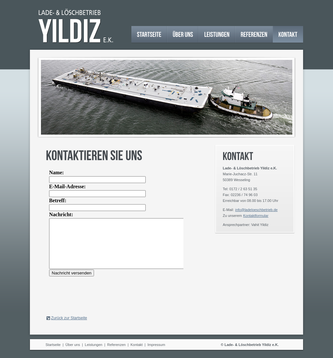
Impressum (156, 345)
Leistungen (93, 345)
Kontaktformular (256, 216)
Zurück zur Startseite (69, 318)
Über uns (72, 345)
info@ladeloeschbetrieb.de (256, 210)
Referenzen (116, 345)
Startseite (53, 345)
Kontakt (136, 345)
